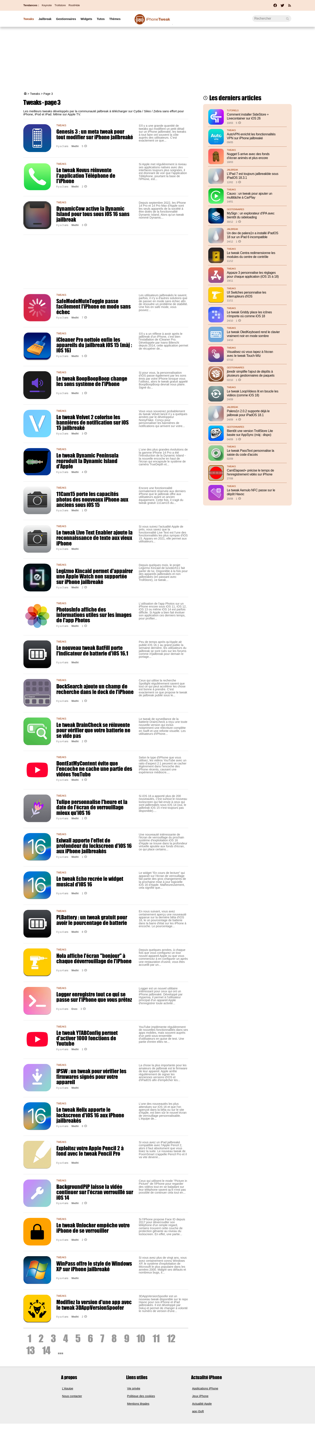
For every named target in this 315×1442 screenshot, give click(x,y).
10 (140, 1338)
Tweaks (28, 19)
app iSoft (198, 1411)
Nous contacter (72, 1396)
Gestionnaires (66, 19)
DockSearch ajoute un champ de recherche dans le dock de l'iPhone (95, 689)
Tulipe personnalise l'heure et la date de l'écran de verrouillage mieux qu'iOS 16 (91, 807)
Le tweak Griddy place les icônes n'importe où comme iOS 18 (249, 314)
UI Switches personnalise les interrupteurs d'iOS (246, 294)
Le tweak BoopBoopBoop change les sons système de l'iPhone (91, 381)
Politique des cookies (141, 1396)
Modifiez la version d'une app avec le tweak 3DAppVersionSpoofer (94, 1304)
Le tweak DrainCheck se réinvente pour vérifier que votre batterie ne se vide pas (93, 730)
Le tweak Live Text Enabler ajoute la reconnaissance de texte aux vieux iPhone (94, 537)
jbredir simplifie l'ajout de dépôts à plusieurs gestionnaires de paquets (250, 373)
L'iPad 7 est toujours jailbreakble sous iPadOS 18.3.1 (252, 175)
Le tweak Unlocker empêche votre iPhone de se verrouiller (93, 1228)
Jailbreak (44, 19)
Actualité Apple (202, 1403)
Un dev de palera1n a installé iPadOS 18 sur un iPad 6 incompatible (252, 235)
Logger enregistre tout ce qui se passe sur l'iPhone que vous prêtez (94, 997)
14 (46, 1350)
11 (156, 1338)
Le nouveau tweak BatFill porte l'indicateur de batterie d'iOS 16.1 (92, 650)
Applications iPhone (205, 1388)
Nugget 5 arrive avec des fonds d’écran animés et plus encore (248, 156)
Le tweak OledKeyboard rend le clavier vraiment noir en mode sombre (253, 334)
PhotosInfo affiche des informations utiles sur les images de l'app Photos (93, 614)
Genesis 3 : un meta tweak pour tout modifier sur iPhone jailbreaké (94, 134)
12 (171, 1338)
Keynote (47, 5)
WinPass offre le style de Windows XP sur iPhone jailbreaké (94, 1266)
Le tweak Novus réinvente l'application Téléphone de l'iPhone (85, 175)
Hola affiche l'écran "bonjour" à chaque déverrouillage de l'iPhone (93, 958)
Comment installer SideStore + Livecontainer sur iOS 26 (248, 116)
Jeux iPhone (200, 1396)
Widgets (86, 19)
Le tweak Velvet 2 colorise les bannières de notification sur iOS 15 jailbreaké (92, 422)
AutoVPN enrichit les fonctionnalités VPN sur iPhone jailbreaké (251, 136)
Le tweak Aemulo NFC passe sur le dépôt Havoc (251, 492)
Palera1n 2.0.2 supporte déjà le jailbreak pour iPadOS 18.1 (248, 413)
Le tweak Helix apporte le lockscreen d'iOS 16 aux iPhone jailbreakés (90, 1115)
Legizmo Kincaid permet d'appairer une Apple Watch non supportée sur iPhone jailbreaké (94, 576)
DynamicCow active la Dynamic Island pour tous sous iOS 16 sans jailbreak (92, 214)
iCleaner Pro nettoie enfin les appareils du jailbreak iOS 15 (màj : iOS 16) (94, 345)
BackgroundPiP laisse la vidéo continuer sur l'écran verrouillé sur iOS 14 (94, 1192)
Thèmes (115, 19)
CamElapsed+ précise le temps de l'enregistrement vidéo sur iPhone (250, 472)
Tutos (101, 19)
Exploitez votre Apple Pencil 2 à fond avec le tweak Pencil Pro (90, 1151)
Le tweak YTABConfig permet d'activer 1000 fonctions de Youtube (87, 1038)
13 (30, 1350)
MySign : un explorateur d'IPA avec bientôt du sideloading (250, 215)
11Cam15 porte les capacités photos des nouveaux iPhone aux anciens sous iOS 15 (92, 499)
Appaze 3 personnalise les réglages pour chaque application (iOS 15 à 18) (253, 274)
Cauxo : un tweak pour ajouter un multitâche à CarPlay (249, 195)
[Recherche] (271, 18)
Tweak (158, 19)
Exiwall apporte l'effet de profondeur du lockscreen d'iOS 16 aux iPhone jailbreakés (94, 845)
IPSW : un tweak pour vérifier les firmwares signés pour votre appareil (91, 1076)
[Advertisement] (157, 60)
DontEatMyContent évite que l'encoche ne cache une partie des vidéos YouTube (94, 768)
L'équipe (67, 1388)
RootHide (74, 5)
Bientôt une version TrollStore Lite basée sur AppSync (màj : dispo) (250, 433)
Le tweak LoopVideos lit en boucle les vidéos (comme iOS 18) (252, 393)
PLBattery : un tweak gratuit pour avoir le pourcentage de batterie (91, 920)
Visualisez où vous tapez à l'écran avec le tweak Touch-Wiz (250, 353)
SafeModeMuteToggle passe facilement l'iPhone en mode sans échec (93, 306)
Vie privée (133, 1388)
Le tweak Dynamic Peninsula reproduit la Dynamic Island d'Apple (87, 460)
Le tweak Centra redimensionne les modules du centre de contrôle (251, 255)
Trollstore (60, 5)
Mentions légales (138, 1403)
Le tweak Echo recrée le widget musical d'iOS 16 (89, 881)
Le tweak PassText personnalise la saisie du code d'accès (250, 452)
